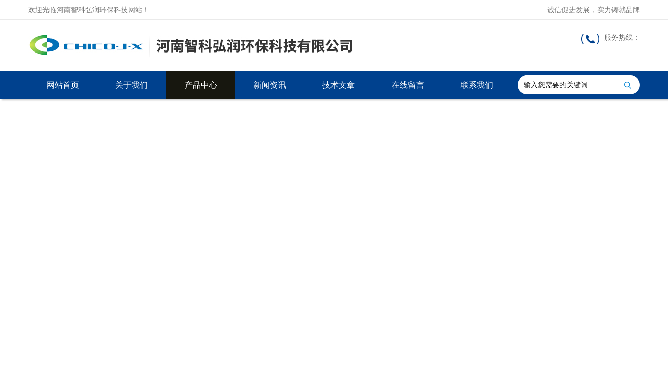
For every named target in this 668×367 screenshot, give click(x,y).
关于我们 (131, 85)
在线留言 (408, 85)
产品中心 (201, 85)
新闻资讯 (269, 85)
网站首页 (62, 85)
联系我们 (476, 85)
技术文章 (338, 85)
